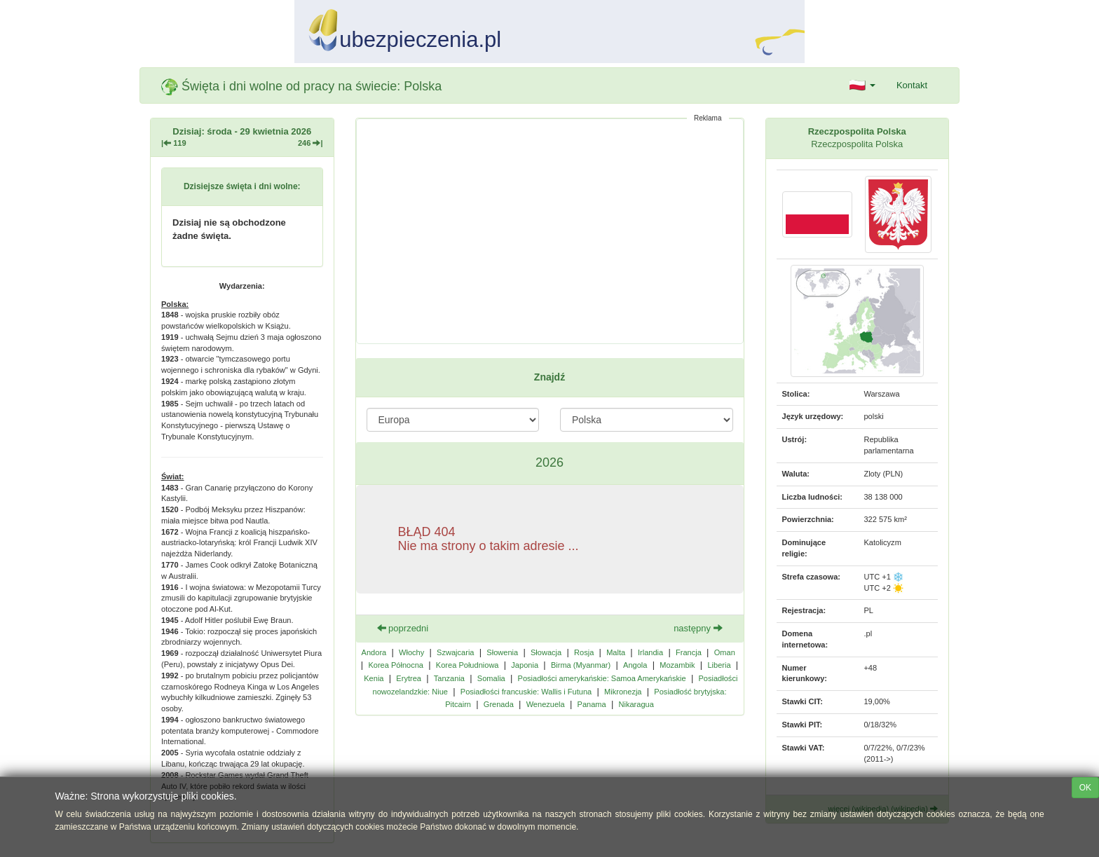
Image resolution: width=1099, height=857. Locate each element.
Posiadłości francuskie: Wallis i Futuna (526, 691)
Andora (374, 652)
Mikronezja (622, 691)
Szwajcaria (455, 652)
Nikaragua (636, 704)
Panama (592, 704)
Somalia (491, 678)
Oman (724, 652)
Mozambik (677, 665)
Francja (689, 652)
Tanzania (449, 678)
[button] (862, 85)
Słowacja (546, 652)
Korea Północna (395, 665)
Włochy (411, 652)
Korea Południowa (467, 665)
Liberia (718, 665)
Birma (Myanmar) (580, 665)
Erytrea (408, 678)
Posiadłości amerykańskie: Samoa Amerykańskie (602, 678)
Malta (615, 652)
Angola (635, 665)
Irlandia (650, 652)
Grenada (499, 704)
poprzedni (403, 628)
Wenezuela (545, 704)
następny (698, 628)
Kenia (373, 678)
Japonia (524, 665)
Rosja (584, 652)
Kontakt (911, 85)
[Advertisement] (550, 231)
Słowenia (502, 652)
